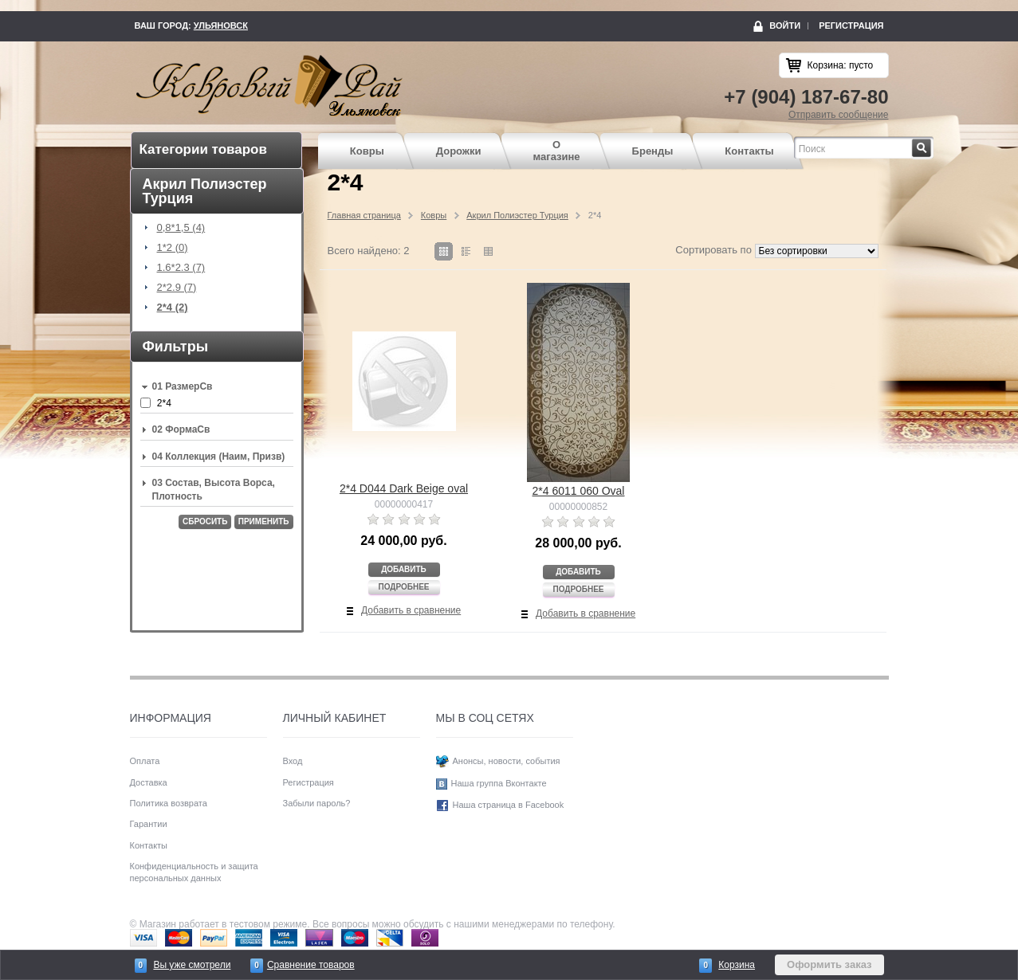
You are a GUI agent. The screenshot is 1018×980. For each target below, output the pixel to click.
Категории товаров (203, 149)
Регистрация (851, 25)
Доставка (148, 782)
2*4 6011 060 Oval (579, 490)
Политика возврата (168, 803)
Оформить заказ (829, 964)
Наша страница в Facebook (508, 804)
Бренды (653, 151)
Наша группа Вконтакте (499, 783)
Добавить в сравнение (411, 610)
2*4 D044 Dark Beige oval (404, 488)
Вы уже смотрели (191, 964)
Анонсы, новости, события (506, 761)
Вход (293, 761)
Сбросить (205, 521)
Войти (784, 25)
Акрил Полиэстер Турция (517, 215)
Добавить (403, 569)
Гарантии (148, 824)
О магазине (556, 151)
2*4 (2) (172, 307)
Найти (931, 143)
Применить (263, 521)
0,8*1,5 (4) (181, 227)
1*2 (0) (172, 247)
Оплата (145, 761)
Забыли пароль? (317, 803)
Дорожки (458, 151)
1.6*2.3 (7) (181, 267)
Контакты (749, 151)
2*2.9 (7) (177, 287)
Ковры (367, 151)
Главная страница (364, 215)
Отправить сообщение (838, 114)
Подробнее (403, 586)
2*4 (164, 403)
